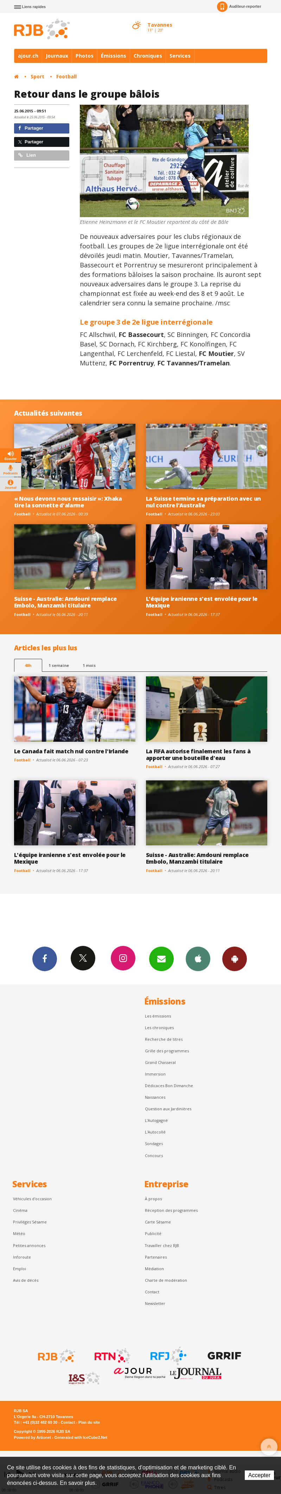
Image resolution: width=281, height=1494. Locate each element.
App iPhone (198, 958)
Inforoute (22, 1257)
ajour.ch (28, 55)
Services (180, 55)
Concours (154, 1155)
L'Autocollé (155, 1132)
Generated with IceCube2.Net (81, 1437)
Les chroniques (159, 1027)
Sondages (154, 1143)
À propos (153, 1198)
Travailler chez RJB (162, 1245)
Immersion (155, 1074)
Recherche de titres (164, 1039)
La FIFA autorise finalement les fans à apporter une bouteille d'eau (198, 754)
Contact (152, 1292)
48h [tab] (28, 665)
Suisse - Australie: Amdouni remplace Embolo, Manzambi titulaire (65, 602)
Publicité (153, 1233)
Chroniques (148, 55)
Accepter (259, 1475)
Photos (85, 55)
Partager (30, 128)
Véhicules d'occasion (32, 1198)
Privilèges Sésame (30, 1222)
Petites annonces (29, 1245)
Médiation (154, 1268)
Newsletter (155, 1303)
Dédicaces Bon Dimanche (169, 1085)
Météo (19, 1233)
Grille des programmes (167, 1050)
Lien (27, 155)
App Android (234, 958)
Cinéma (20, 1210)
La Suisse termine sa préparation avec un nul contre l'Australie (203, 502)
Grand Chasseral (160, 1062)
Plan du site (89, 1422)
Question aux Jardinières (168, 1108)
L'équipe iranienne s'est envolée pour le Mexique (201, 602)
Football (66, 76)
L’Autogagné (156, 1120)
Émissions (113, 55)
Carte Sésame (158, 1222)
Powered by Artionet (32, 1437)
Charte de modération (166, 1280)
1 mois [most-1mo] (89, 665)
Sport (37, 76)
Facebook (44, 958)
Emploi (19, 1268)
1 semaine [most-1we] (59, 665)
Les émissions (158, 1016)
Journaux (57, 55)
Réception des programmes (171, 1210)
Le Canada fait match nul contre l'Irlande (71, 751)
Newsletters (161, 958)
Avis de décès (25, 1280)
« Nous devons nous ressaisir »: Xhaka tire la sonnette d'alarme (68, 502)
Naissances (155, 1097)
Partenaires (156, 1257)
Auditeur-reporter (239, 6)
